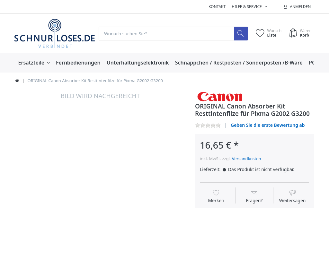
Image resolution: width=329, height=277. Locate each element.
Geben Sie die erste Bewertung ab (268, 125)
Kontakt (217, 6)
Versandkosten (246, 158)
